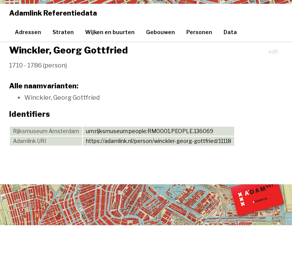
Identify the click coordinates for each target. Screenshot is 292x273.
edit (273, 51)
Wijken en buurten (110, 32)
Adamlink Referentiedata (53, 13)
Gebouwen (160, 32)
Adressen (28, 32)
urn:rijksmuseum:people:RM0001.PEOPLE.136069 (149, 131)
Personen (199, 32)
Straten (63, 32)
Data (230, 32)
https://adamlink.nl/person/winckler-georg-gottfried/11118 (158, 141)
